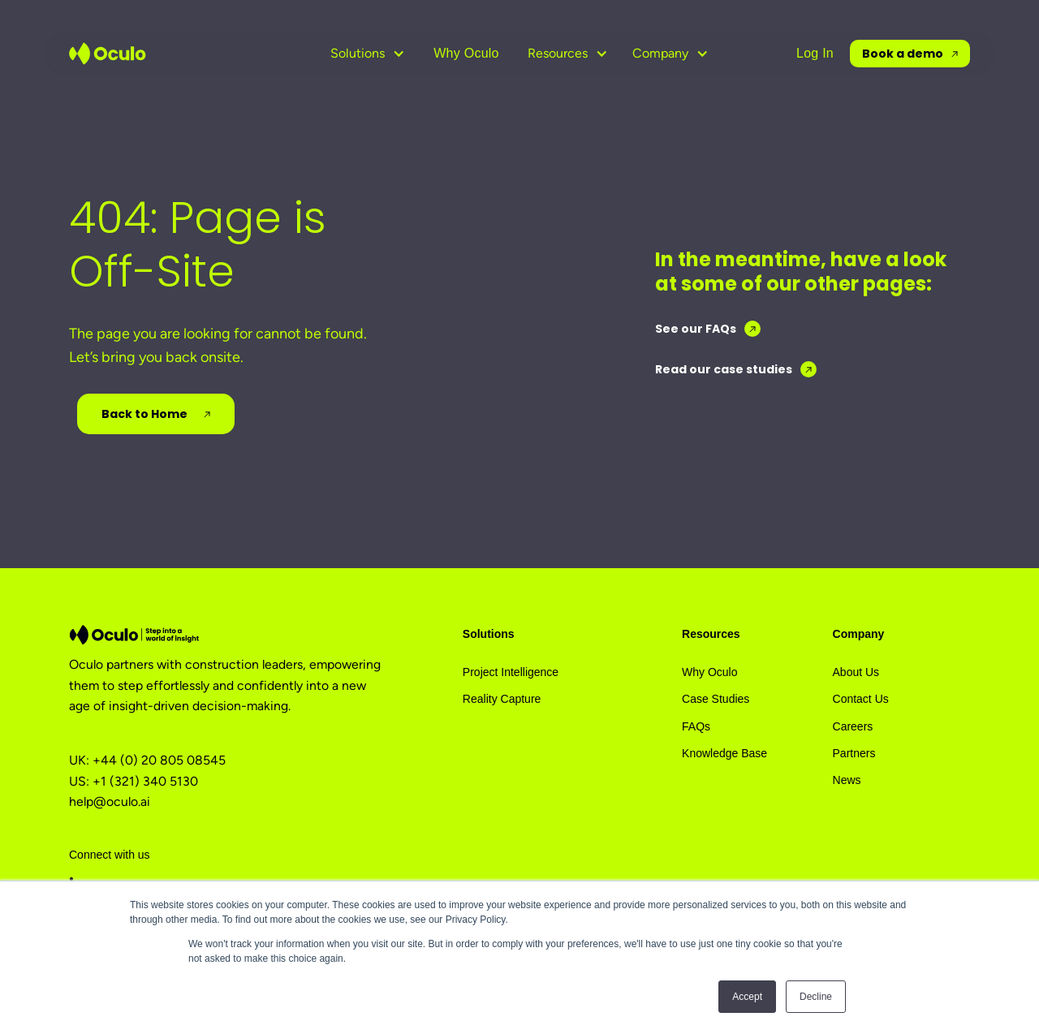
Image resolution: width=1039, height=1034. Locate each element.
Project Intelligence (510, 672)
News (847, 779)
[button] (367, 54)
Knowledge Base (724, 753)
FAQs (696, 726)
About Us (856, 672)
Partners (854, 753)
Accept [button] (747, 996)
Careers (853, 726)
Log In (815, 53)
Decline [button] (816, 996)
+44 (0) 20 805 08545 (159, 760)
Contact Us (861, 698)
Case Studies (715, 698)
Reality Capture (502, 698)
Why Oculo (466, 53)
